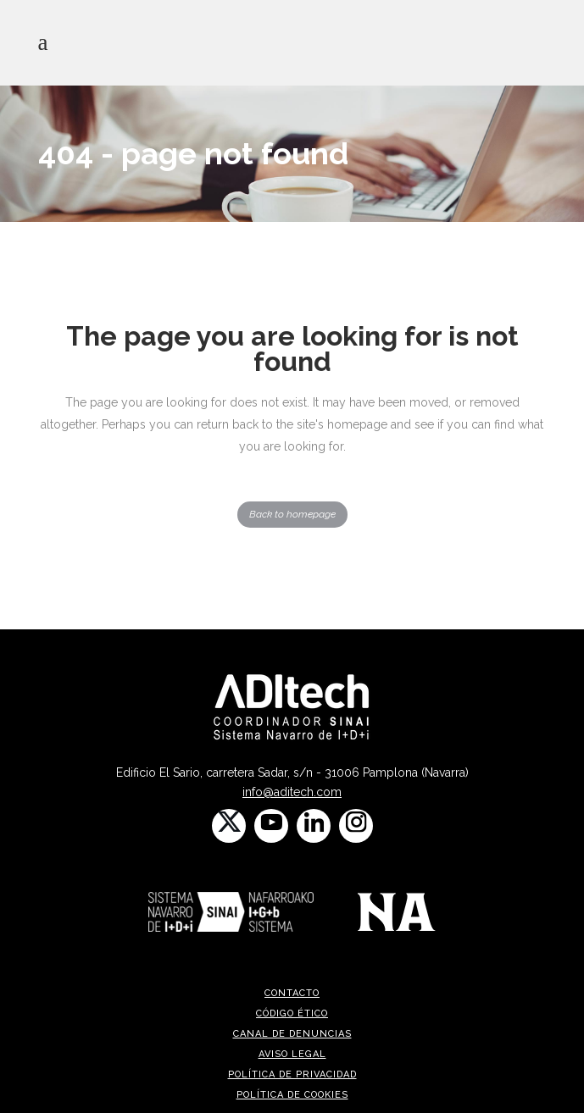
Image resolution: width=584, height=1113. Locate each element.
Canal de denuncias (292, 1033)
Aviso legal (292, 1054)
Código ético (292, 1013)
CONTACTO (292, 993)
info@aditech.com (292, 792)
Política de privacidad (292, 1074)
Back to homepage (292, 514)
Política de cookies (292, 1094)
